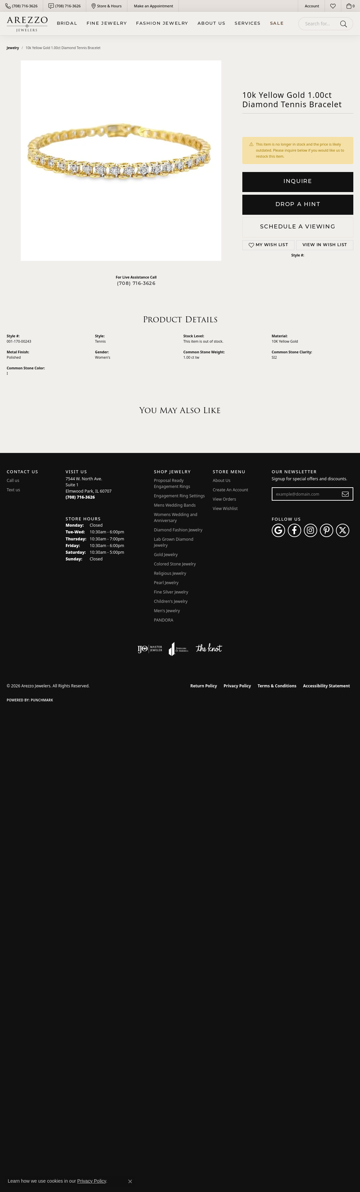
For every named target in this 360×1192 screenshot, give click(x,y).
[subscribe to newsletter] (345, 494)
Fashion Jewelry (162, 23)
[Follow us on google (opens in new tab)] (278, 530)
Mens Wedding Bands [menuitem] (175, 505)
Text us (13, 490)
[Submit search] (345, 24)
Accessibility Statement (326, 686)
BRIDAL (67, 23)
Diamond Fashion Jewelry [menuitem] (178, 530)
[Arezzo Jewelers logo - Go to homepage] (27, 23)
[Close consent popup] (130, 1181)
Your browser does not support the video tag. (121, 160)
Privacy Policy (237, 686)
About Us (212, 23)
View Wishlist (225, 508)
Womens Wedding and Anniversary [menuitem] (175, 517)
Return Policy (204, 686)
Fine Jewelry (107, 23)
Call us (13, 480)
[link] (21, 6)
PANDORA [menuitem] (163, 620)
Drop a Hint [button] (298, 204)
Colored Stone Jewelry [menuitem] (175, 564)
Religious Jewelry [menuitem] (170, 573)
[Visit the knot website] (209, 649)
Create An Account (230, 490)
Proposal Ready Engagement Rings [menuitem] (172, 483)
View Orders (224, 499)
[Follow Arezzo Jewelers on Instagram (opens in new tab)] (310, 530)
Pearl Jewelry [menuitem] (166, 582)
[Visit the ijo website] (149, 649)
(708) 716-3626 (136, 284)
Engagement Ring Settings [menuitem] (179, 496)
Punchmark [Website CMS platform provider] (42, 700)
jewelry (13, 47)
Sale (277, 23)
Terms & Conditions (277, 686)
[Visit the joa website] (178, 649)
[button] (311, 6)
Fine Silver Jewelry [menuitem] (171, 592)
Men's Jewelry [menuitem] (167, 611)
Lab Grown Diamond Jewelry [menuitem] (173, 542)
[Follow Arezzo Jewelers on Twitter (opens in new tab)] (342, 530)
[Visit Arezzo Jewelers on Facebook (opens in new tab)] (294, 530)
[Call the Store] (80, 497)
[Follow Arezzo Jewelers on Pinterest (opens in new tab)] (326, 530)
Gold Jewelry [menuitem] (165, 554)
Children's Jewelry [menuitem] (171, 601)
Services (248, 23)
